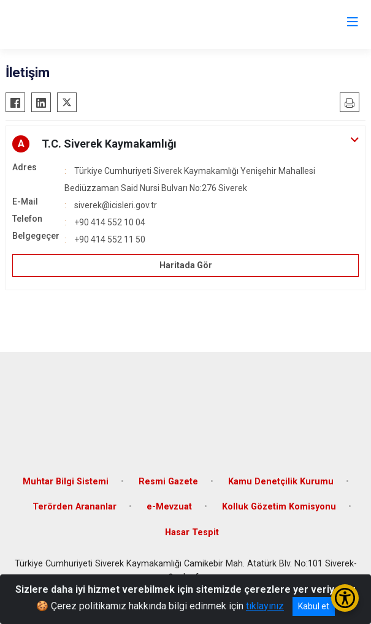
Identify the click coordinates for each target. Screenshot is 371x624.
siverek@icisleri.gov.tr (115, 205)
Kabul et (313, 606)
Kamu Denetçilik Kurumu (281, 481)
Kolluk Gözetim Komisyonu (279, 507)
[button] (185, 143)
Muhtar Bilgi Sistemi (66, 481)
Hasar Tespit (192, 532)
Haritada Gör (185, 265)
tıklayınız (265, 606)
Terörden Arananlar (75, 507)
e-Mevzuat (169, 507)
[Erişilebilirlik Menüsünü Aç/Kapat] (345, 598)
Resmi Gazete (168, 481)
